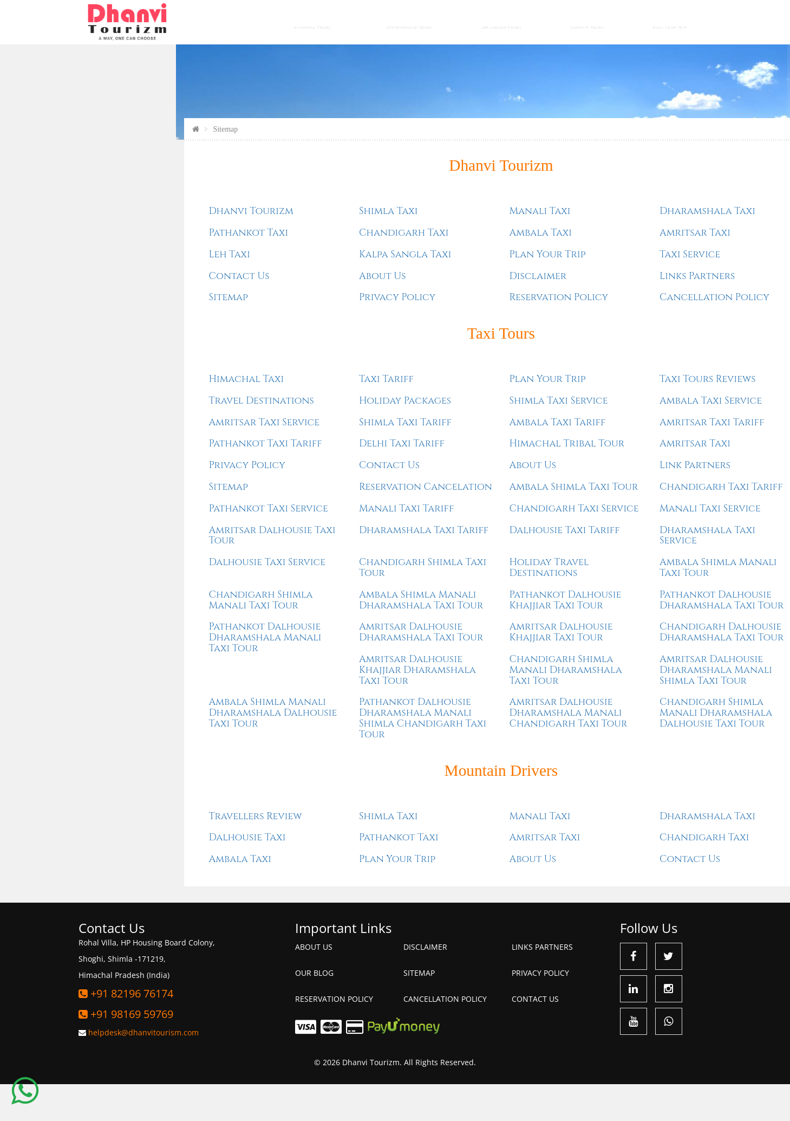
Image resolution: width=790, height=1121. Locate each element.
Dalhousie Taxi (141, 873)
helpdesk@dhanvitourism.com (143, 1069)
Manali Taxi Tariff (300, 545)
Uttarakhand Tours (401, 22)
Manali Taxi (434, 248)
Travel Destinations (155, 437)
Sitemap (122, 334)
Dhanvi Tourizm (395, 202)
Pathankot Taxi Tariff (159, 480)
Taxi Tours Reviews (601, 416)
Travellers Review (149, 852)
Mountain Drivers (395, 806)
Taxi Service (583, 292)
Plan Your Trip (671, 22)
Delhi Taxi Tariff (295, 480)
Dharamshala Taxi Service (601, 572)
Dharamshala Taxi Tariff (317, 567)
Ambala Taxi (434, 270)
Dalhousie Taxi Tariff (458, 567)
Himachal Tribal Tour (461, 480)
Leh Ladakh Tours (501, 22)
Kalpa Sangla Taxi (299, 292)
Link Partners (588, 502)
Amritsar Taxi (588, 270)
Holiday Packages (299, 437)
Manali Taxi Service (604, 545)
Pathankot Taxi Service (162, 545)
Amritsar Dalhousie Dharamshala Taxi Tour (315, 669)
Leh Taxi (124, 292)
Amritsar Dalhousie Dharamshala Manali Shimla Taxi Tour (609, 706)
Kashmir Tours (590, 22)
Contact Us (133, 313)
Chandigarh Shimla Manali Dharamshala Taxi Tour (459, 706)
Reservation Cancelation (319, 523)
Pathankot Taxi (142, 270)
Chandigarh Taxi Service (468, 545)
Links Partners (591, 313)
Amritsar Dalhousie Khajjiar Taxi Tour (455, 669)
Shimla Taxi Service (452, 437)
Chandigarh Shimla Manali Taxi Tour (155, 637)
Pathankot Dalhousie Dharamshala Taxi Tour (615, 637)
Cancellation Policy (608, 334)
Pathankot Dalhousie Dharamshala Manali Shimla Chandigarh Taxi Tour (317, 754)
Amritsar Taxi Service (158, 459)
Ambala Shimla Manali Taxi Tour (612, 604)
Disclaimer (432, 313)
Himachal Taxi (140, 416)
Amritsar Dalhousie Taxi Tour (166, 572)
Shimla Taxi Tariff (299, 459)
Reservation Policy (452, 334)
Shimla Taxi (282, 248)
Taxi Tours (395, 370)
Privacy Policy (291, 334)
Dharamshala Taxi (601, 248)
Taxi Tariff (280, 416)
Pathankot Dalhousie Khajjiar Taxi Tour (459, 637)
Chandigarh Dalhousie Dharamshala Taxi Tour (615, 669)
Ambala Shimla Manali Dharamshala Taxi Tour (315, 637)
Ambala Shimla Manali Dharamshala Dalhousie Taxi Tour (167, 749)
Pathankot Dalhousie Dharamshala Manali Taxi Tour (159, 674)
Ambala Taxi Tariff (451, 459)
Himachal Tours (297, 22)
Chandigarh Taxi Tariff (615, 523)
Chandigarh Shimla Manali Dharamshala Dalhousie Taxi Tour (609, 749)
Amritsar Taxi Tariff (605, 459)
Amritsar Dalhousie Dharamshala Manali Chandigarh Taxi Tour (462, 749)
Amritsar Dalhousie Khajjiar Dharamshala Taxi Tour (311, 706)
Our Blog (314, 1009)
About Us (276, 313)
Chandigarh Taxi (298, 270)
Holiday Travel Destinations (443, 604)
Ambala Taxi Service (604, 437)
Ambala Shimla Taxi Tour (467, 523)
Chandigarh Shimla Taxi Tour (317, 604)
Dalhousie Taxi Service (161, 599)
